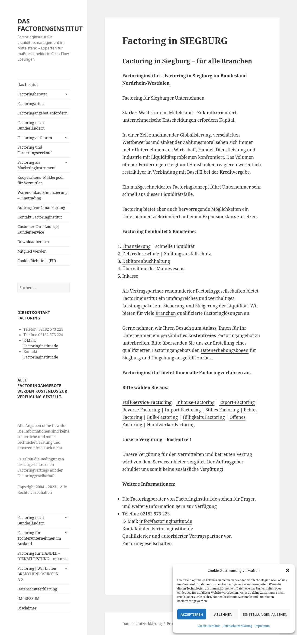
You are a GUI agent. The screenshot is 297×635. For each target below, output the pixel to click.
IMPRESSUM (28, 598)
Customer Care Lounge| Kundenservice (38, 229)
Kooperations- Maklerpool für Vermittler (40, 180)
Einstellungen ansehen (265, 614)
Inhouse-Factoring (195, 402)
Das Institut (27, 84)
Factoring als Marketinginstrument (36, 165)
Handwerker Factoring (171, 425)
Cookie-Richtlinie (209, 626)
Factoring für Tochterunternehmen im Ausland (39, 538)
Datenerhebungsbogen (225, 350)
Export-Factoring (237, 402)
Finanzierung (136, 246)
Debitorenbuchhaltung (146, 261)
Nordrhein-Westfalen (146, 83)
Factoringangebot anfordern (42, 113)
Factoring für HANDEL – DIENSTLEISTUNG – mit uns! (42, 556)
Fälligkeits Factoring (204, 417)
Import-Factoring (183, 410)
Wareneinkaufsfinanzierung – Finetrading (42, 195)
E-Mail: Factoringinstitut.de (40, 343)
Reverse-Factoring (141, 410)
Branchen (165, 313)
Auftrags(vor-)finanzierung (41, 207)
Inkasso (130, 276)
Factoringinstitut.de (40, 357)
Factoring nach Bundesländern (31, 125)
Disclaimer (26, 608)
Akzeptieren (192, 614)
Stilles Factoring (222, 410)
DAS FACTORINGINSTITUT (50, 25)
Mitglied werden (32, 251)
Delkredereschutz (140, 254)
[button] (287, 570)
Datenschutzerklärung (237, 626)
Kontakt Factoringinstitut (39, 217)
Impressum (262, 626)
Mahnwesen (169, 269)
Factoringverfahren (34, 137)
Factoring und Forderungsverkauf (34, 150)
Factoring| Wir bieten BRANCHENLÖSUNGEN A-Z (37, 574)
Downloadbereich (33, 241)
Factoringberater (32, 94)
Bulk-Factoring (162, 417)
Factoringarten (30, 103)
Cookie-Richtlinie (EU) (36, 260)
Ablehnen (223, 614)
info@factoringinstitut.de (165, 521)
